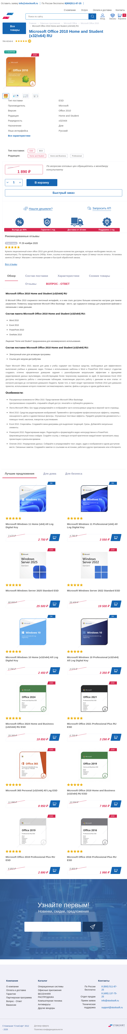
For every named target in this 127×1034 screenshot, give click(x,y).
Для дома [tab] (49, 473)
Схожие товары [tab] (99, 275)
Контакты (120, 10)
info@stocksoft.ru (28, 3)
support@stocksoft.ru (112, 1007)
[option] (6, 96)
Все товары (15, 28)
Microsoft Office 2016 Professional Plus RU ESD (92, 858)
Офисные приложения (49, 990)
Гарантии (11, 994)
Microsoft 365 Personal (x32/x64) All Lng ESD (31, 790)
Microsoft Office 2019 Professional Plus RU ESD (30, 858)
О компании (70, 10)
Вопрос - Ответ (14, 1001)
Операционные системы (50, 986)
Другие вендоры (46, 1008)
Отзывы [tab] (30, 283)
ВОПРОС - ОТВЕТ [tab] (58, 283)
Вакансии (11, 1005)
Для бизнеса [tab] (73, 473)
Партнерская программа (19, 997)
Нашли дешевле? (41, 208)
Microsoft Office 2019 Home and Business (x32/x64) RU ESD (91, 792)
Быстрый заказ (63, 192)
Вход (102, 18)
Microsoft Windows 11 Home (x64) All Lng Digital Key (29, 526)
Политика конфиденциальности (48, 1029)
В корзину (42, 182)
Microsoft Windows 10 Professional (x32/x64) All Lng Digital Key (93, 659)
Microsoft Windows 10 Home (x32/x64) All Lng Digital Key (32, 659)
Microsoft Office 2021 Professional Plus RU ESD (92, 725)
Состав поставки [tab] (36, 275)
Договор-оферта (41, 1026)
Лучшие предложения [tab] (19, 473)
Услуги (84, 10)
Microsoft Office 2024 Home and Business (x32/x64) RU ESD (30, 725)
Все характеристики (19, 135)
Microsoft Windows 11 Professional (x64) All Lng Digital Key (92, 526)
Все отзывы (11, 264)
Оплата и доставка (101, 10)
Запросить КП (101, 208)
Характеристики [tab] (68, 275)
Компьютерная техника (50, 1000)
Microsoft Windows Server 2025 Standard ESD (32, 590)
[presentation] (58, 284)
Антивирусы (44, 1004)
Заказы (112, 18)
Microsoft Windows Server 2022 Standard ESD (93, 590)
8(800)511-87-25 (73, 3)
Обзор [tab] (11, 275)
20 (29, 41)
